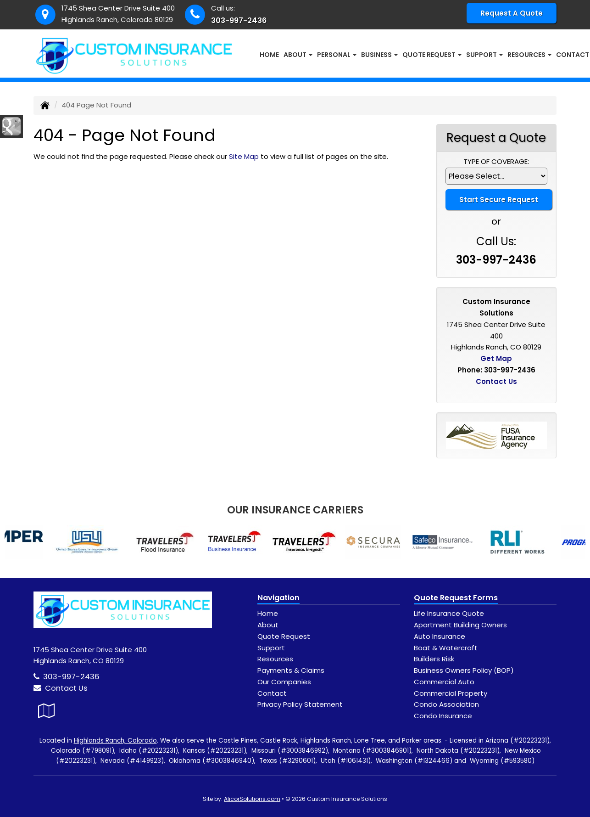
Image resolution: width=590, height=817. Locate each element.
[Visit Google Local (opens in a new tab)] (46, 710)
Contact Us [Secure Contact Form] (496, 381)
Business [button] (379, 54)
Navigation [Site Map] (278, 597)
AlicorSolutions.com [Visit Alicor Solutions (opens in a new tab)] (252, 799)
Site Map (244, 156)
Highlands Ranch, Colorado (115, 740)
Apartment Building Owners (460, 625)
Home (269, 54)
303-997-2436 (239, 20)
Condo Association (446, 704)
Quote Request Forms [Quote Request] (456, 597)
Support (271, 648)
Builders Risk (434, 659)
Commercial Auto (444, 682)
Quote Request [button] (432, 54)
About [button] (298, 54)
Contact (272, 693)
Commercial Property (450, 693)
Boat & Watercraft (446, 648)
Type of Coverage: (496, 161)
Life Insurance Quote (449, 613)
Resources (275, 659)
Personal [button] (336, 54)
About (267, 625)
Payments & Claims (290, 670)
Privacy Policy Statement (300, 704)
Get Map (496, 358)
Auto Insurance (439, 636)
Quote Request (283, 636)
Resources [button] (529, 54)
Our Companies (284, 682)
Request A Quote (511, 13)
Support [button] (484, 54)
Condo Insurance (443, 716)
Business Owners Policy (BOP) (464, 670)
